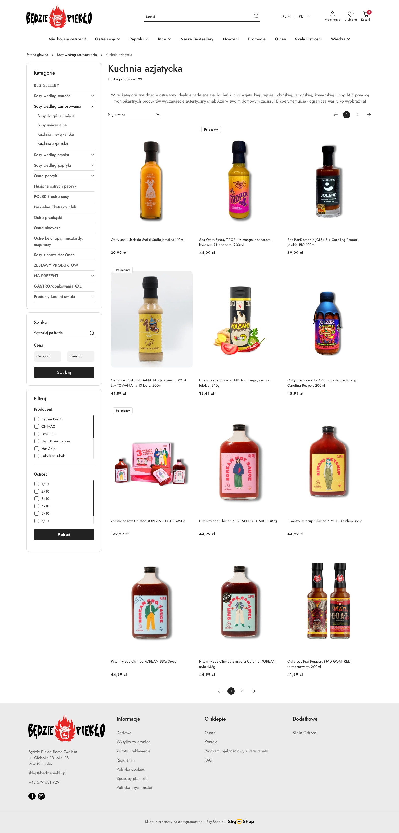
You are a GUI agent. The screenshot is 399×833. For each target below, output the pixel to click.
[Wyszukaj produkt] (202, 16)
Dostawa (124, 733)
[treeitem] (64, 85)
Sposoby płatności (133, 778)
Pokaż (64, 534)
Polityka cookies (131, 769)
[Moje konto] (333, 16)
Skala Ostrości (305, 733)
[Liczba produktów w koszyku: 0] (366, 16)
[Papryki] (139, 39)
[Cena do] (80, 356)
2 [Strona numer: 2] (358, 114)
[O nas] (280, 39)
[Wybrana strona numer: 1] (346, 114)
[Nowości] (231, 39)
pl (286, 16)
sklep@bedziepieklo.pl (47, 773)
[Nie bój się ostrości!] (67, 39)
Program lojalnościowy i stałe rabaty (236, 751)
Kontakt (211, 742)
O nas (210, 733)
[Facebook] (32, 796)
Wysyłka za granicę (133, 742)
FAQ (208, 760)
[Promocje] (257, 39)
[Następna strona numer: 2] (369, 114)
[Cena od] (47, 356)
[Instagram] (41, 796)
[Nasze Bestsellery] (197, 39)
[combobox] (134, 114)
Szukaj (64, 372)
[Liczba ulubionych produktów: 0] (351, 16)
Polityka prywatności (134, 788)
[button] (340, 39)
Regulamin (126, 760)
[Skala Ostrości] (308, 39)
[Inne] (164, 39)
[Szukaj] (91, 333)
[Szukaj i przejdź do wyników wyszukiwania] (256, 16)
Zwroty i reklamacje (133, 751)
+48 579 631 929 (43, 782)
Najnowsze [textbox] (116, 114)
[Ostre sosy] (107, 39)
